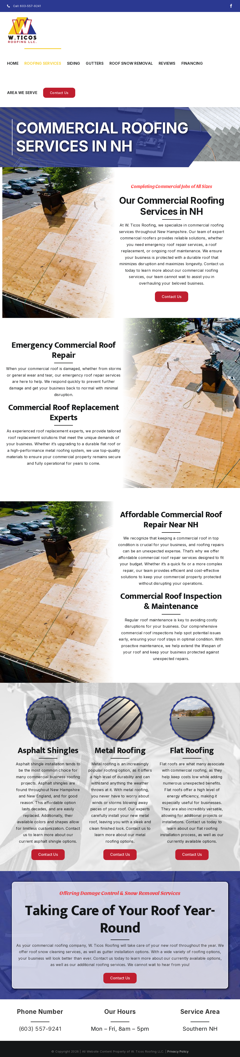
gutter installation (118, 951)
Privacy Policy (177, 1051)
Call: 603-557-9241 (24, 6)
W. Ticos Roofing (103, 945)
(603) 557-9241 (40, 1028)
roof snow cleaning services (54, 951)
